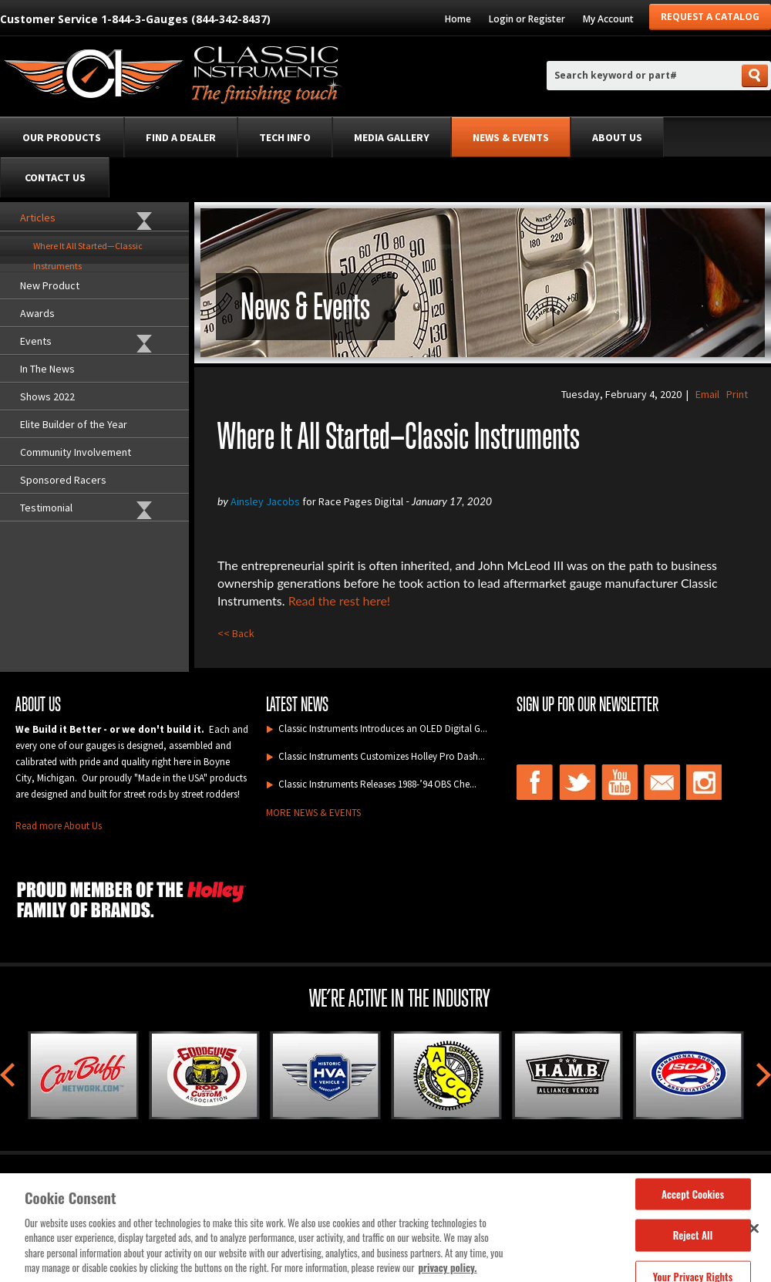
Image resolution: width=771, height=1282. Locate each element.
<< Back (235, 633)
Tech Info (285, 137)
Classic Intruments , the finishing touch (172, 77)
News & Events (511, 137)
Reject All (692, 1240)
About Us (617, 137)
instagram (704, 782)
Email (707, 394)
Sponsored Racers (63, 480)
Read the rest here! (339, 600)
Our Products (61, 137)
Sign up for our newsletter (587, 704)
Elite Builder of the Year (73, 424)
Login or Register (527, 18)
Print (737, 394)
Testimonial (46, 507)
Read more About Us (58, 825)
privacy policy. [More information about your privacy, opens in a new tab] (448, 1273)
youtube (619, 782)
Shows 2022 (47, 396)
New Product (49, 285)
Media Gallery (391, 137)
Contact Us (55, 177)
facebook (535, 782)
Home (458, 18)
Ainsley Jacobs (265, 501)
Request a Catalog (710, 16)
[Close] (754, 1233)
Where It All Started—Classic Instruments (88, 248)
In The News (47, 369)
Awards (37, 313)
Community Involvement (75, 452)
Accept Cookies (693, 1198)
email (662, 782)
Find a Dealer (181, 137)
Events (36, 341)
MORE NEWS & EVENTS (313, 812)
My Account (608, 18)
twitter (577, 782)
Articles (38, 217)
